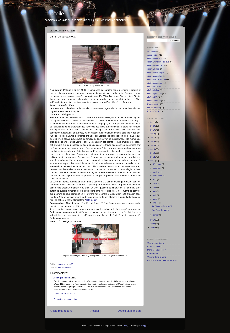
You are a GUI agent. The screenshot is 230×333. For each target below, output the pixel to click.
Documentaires (65, 267)
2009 (152, 224)
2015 (152, 145)
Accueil (95, 310)
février (156, 203)
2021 (152, 122)
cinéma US (152, 97)
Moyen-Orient (153, 111)
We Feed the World (160, 210)
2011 (152, 161)
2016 (152, 141)
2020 (152, 126)
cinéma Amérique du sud (158, 62)
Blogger (144, 325)
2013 (152, 153)
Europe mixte (153, 104)
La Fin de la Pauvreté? (162, 206)
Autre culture (153, 55)
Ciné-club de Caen (155, 243)
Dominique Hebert (61, 278)
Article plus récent (61, 310)
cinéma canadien (154, 76)
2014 (152, 149)
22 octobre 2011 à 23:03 (64, 293)
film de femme (153, 108)
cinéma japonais (154, 93)
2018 (152, 134)
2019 (152, 130)
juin (154, 187)
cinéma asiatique (154, 65)
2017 (152, 137)
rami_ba (126, 325)
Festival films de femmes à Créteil (162, 260)
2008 (152, 227)
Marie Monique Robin (156, 250)
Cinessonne (152, 253)
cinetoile (54, 14)
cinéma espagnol (154, 83)
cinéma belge (153, 69)
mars (155, 199)
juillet (155, 183)
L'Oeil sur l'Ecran (154, 246)
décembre (157, 164)
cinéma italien (153, 90)
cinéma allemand (154, 58)
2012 (152, 157)
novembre (157, 168)
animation (151, 51)
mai (155, 191)
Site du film (91, 200)
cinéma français (154, 86)
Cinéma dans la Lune (156, 257)
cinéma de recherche (156, 79)
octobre (156, 172)
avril (155, 195)
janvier (156, 215)
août (155, 179)
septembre (158, 176)
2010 (152, 220)
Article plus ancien (129, 310)
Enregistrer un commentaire (66, 299)
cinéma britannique (155, 72)
